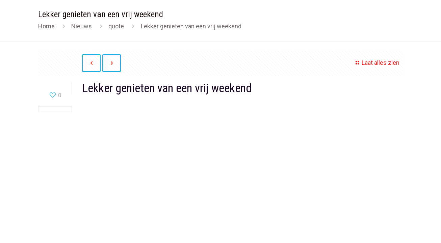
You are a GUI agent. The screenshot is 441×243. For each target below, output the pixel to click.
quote (116, 26)
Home (46, 26)
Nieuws (81, 26)
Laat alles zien (376, 62)
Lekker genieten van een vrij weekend (191, 26)
